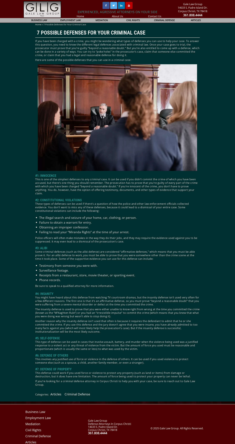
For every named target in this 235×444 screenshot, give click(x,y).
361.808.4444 (192, 15)
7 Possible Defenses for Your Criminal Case (91, 33)
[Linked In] (121, 5)
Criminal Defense (165, 20)
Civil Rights (133, 20)
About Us (117, 16)
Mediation (101, 20)
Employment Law (70, 20)
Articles (196, 20)
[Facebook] (106, 5)
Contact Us (154, 16)
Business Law (39, 20)
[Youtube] (128, 5)
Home (80, 16)
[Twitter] (113, 5)
